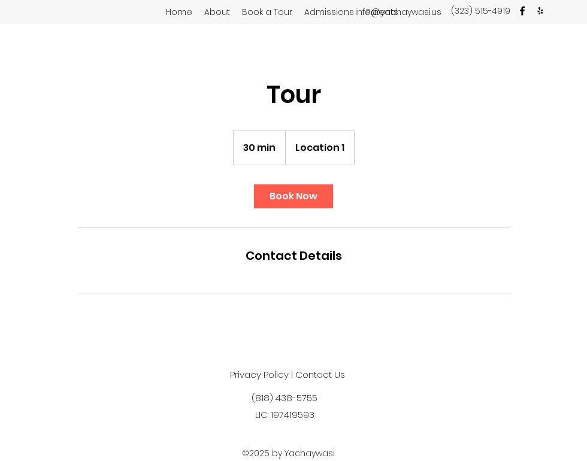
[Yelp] (540, 11)
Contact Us (320, 374)
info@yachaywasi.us (398, 12)
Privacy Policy (259, 374)
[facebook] (522, 11)
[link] (293, 196)
